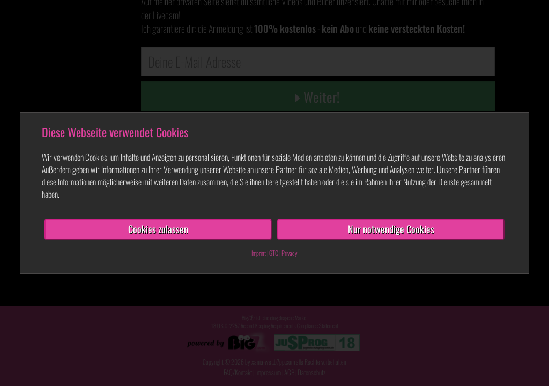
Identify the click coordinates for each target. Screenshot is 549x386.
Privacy (289, 252)
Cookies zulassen (158, 229)
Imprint (258, 252)
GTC (273, 252)
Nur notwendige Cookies (391, 229)
